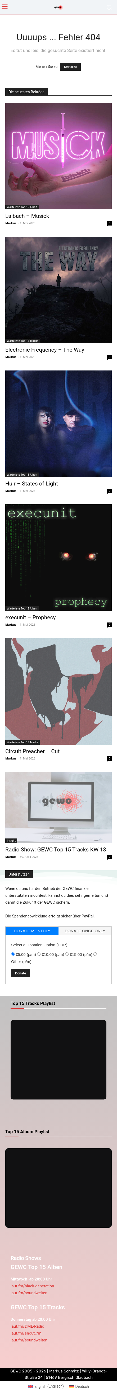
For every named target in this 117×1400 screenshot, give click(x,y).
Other (21, 961)
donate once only (85, 931)
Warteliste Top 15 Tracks (22, 341)
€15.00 (81, 954)
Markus (10, 223)
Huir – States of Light (31, 483)
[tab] (32, 931)
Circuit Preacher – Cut (32, 751)
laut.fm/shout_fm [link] (26, 1333)
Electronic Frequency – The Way (44, 350)
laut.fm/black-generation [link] (32, 1286)
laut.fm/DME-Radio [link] (27, 1326)
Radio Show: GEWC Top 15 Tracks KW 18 (55, 849)
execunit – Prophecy (30, 617)
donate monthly (32, 931)
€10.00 (53, 954)
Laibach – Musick (27, 216)
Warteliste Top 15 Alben (22, 207)
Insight (11, 840)
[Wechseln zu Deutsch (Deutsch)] (79, 1386)
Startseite (70, 67)
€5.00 (26, 954)
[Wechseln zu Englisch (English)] (45, 1386)
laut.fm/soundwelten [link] (29, 1293)
